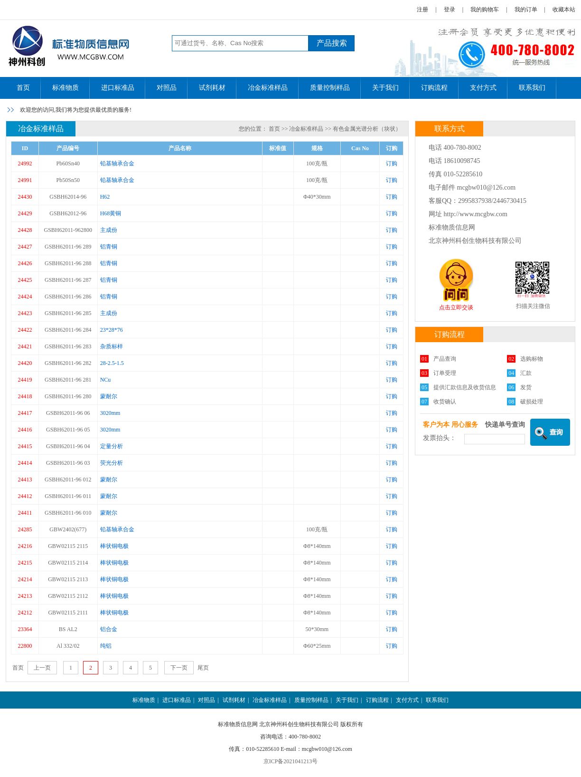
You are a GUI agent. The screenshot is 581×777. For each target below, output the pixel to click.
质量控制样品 (330, 87)
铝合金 (108, 629)
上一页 (42, 667)
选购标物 (531, 358)
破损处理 (531, 401)
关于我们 (385, 87)
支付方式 (483, 87)
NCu (105, 379)
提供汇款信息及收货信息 (464, 387)
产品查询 (444, 358)
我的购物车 (484, 9)
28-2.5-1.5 (112, 363)
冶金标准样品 (268, 87)
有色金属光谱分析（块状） (367, 128)
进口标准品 (117, 87)
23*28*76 (111, 329)
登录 (449, 9)
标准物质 (65, 87)
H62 (105, 196)
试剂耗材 (212, 87)
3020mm (110, 413)
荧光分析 (111, 463)
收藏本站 (564, 9)
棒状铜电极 (114, 546)
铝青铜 (108, 246)
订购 (391, 163)
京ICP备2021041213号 (290, 761)
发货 (526, 387)
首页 (23, 87)
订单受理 (444, 373)
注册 (422, 9)
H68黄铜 (111, 213)
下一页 (178, 667)
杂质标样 (111, 346)
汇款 (526, 373)
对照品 (167, 87)
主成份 (108, 230)
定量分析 (111, 446)
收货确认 (444, 401)
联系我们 (532, 87)
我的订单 (526, 9)
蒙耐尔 (108, 396)
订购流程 (434, 87)
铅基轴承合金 (117, 163)
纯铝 (106, 646)
